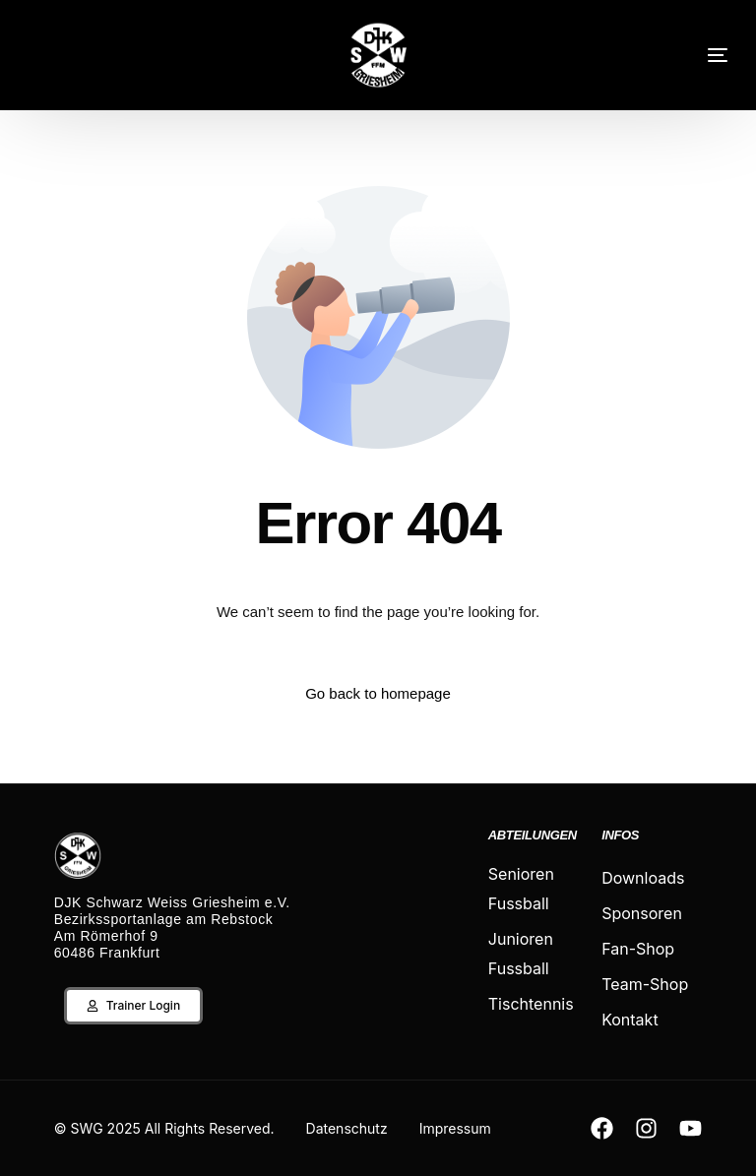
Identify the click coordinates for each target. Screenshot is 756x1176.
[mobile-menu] (693, 55)
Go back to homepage (378, 693)
